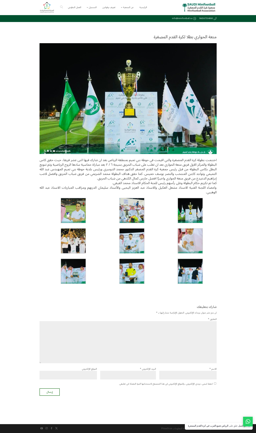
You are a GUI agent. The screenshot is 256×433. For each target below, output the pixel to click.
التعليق (212, 319)
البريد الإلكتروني (148, 368)
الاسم (213, 368)
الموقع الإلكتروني (89, 368)
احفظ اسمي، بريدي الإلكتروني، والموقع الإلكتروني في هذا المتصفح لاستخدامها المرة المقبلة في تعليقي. (166, 383)
